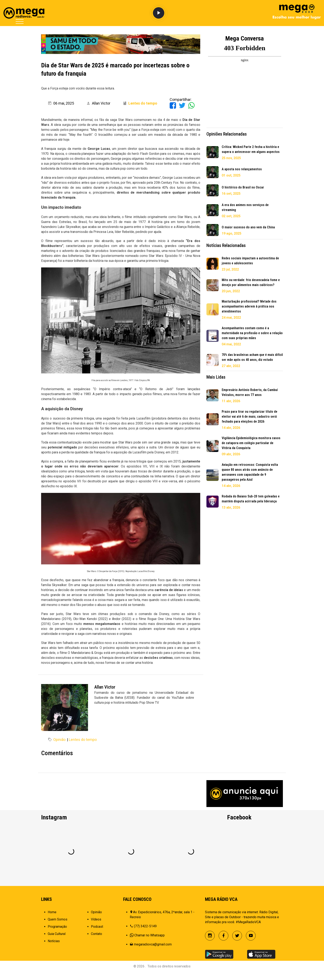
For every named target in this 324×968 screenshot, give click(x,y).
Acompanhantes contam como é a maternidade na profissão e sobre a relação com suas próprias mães (252, 333)
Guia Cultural (57, 934)
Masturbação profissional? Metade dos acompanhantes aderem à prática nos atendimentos (249, 306)
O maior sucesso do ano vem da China (248, 227)
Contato (96, 934)
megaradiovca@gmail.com (153, 944)
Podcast (97, 927)
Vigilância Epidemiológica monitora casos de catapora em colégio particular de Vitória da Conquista (251, 443)
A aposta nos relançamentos (242, 169)
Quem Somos (57, 919)
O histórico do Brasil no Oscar (243, 187)
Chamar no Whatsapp (149, 935)
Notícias (54, 941)
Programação (57, 927)
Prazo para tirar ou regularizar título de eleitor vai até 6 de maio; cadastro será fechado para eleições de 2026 (249, 416)
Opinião (59, 739)
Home (52, 912)
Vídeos (96, 919)
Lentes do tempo (83, 739)
